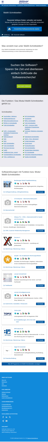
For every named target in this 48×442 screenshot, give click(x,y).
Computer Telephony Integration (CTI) (34, 132)
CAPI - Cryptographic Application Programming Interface (11, 133)
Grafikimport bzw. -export (11, 152)
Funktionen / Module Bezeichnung (26, 5)
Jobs (3, 383)
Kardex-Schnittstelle (30, 157)
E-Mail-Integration (30, 141)
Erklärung (7, 34)
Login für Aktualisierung (7, 397)
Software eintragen (6, 392)
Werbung (4, 394)
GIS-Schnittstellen (30, 148)
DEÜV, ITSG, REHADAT (32, 139)
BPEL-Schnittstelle (30, 120)
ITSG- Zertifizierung (9, 157)
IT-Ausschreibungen (6, 404)
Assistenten (28, 118)
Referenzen (4, 382)
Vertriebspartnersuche (7, 406)
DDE (5, 139)
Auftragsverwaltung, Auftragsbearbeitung (16, 192)
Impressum (4, 385)
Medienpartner (5, 396)
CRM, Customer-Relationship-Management (17, 230)
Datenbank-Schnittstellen (32, 136)
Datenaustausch (8, 136)
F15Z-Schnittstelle (9, 145)
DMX (5, 141)
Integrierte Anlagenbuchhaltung (33, 154)
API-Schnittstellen (30, 116)
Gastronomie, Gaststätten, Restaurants (16, 303)
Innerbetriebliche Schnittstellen (12, 154)
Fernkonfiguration (30, 145)
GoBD (5, 150)
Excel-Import (28, 143)
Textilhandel (8, 285)
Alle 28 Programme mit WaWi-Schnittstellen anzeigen (24, 364)
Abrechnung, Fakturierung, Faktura (15, 249)
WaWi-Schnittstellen (41, 5)
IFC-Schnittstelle (29, 152)
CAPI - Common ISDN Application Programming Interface (32, 127)
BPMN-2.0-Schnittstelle (10, 123)
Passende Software (19, 34)
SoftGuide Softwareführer (9, 5)
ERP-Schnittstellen (9, 143)
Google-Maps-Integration (32, 150)
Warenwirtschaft (9, 210)
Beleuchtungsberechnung (11, 120)
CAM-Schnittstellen (9, 125)
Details (41, 192)
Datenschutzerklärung (32, 438)
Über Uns (4, 380)
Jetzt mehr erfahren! (24, 86)
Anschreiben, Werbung (10, 116)
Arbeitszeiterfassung (9, 118)
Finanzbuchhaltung (10, 358)
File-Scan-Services (9, 148)
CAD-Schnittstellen (30, 123)
